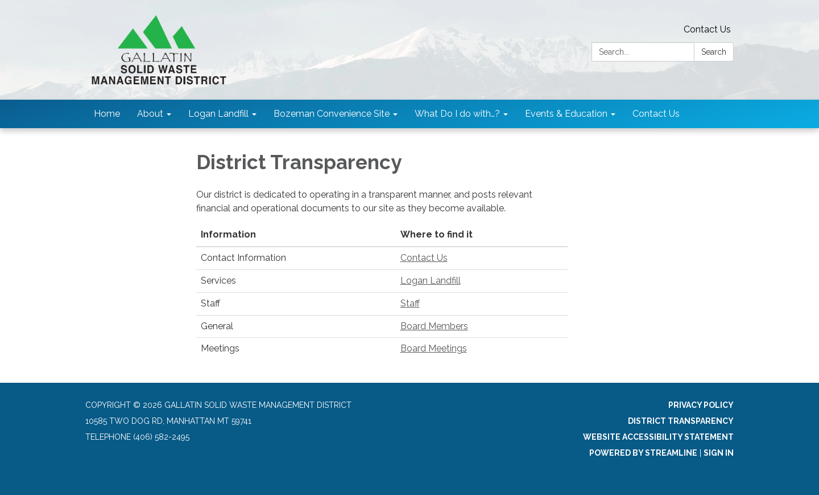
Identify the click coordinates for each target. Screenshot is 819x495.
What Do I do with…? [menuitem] (457, 113)
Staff (410, 303)
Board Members (434, 326)
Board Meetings (433, 348)
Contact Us (707, 29)
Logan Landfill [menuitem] (218, 113)
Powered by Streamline (643, 452)
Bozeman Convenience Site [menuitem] (332, 113)
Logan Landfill (430, 280)
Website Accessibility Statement (658, 436)
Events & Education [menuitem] (566, 113)
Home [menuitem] (107, 113)
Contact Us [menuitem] (656, 113)
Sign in (719, 452)
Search (713, 51)
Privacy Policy (701, 405)
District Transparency (681, 421)
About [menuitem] (150, 113)
